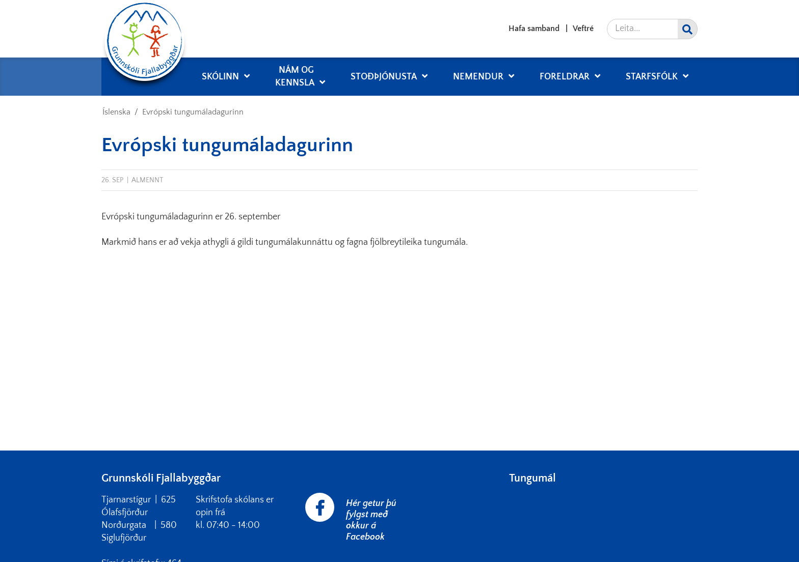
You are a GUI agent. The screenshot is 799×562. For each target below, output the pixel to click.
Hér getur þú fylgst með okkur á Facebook (371, 520)
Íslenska (116, 112)
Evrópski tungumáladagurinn (193, 112)
